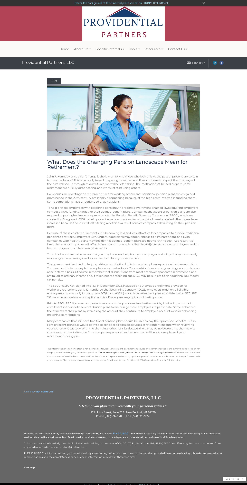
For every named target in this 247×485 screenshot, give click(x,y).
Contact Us (176, 49)
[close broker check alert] (203, 3)
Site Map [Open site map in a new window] (29, 467)
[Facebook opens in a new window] (222, 64)
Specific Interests (109, 49)
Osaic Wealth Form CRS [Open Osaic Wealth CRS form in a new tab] (38, 391)
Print (54, 80)
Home (64, 49)
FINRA (117, 433)
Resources (152, 49)
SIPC (125, 433)
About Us (81, 49)
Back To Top (234, 479)
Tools (133, 49)
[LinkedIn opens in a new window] (215, 64)
